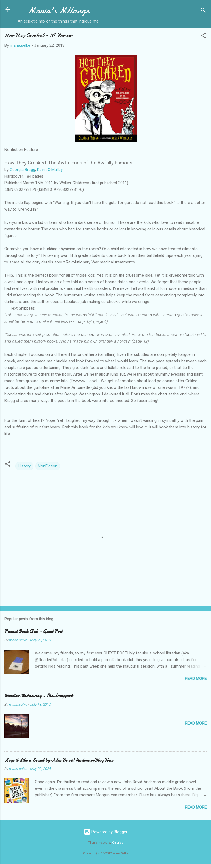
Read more (196, 678)
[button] (203, 36)
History (24, 466)
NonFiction (47, 466)
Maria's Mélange (58, 10)
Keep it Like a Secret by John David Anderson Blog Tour (58, 760)
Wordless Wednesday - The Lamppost (38, 695)
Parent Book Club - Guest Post (33, 631)
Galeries (117, 842)
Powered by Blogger (105, 831)
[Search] (203, 11)
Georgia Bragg (22, 169)
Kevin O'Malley (50, 169)
